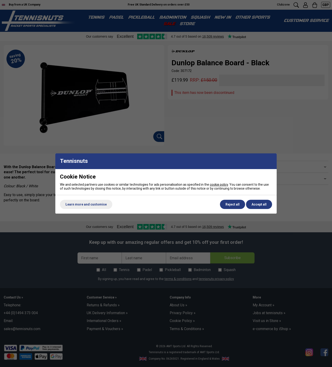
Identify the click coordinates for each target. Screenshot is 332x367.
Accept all (259, 204)
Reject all (232, 204)
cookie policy (219, 184)
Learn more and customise (86, 204)
